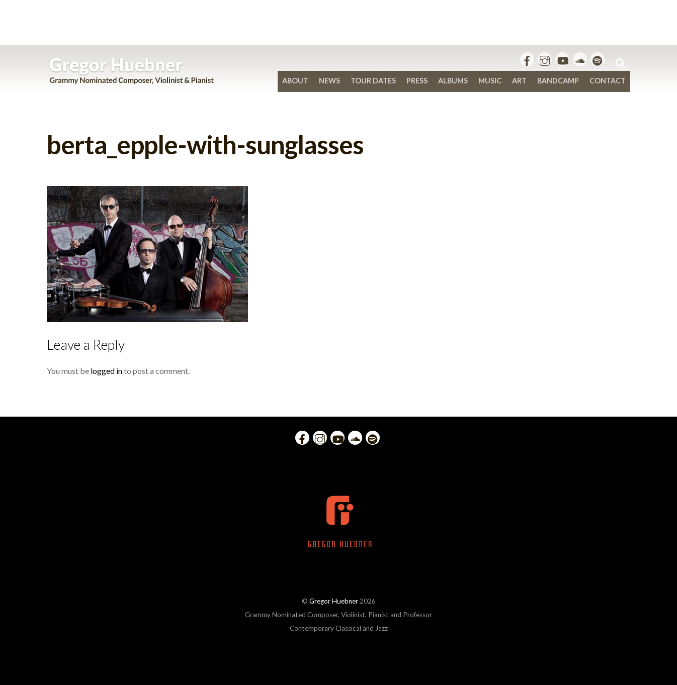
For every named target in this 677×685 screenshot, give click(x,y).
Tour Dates (373, 80)
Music (489, 80)
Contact (607, 80)
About (295, 80)
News (329, 80)
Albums (453, 80)
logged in (106, 370)
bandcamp (558, 80)
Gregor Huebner (333, 601)
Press (417, 80)
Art (519, 80)
